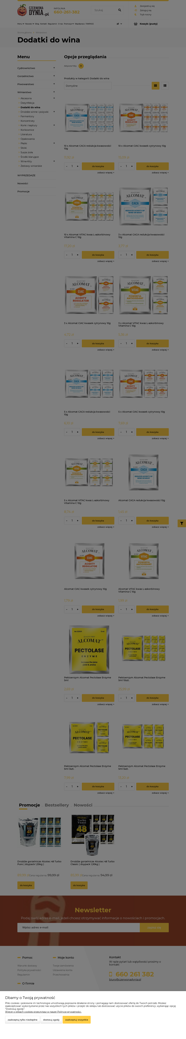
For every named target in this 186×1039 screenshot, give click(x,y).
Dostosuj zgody (51, 1019)
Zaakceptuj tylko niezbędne (22, 1019)
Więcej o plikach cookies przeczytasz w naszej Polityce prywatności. (43, 1011)
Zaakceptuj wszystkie (76, 1019)
